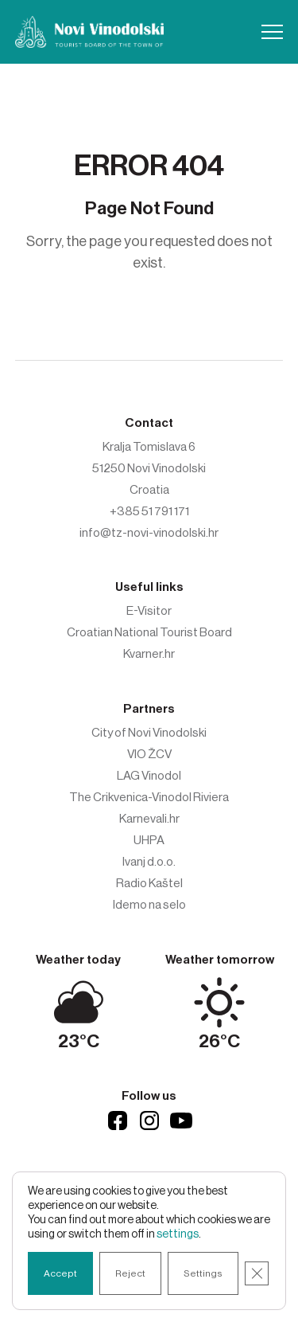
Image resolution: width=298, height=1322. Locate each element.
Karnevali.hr (149, 818)
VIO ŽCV (149, 754)
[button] (272, 32)
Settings (203, 1273)
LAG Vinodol (149, 775)
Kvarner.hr (149, 653)
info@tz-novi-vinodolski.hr (149, 532)
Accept (60, 1273)
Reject (130, 1273)
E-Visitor (149, 610)
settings (178, 1234)
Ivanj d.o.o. (149, 861)
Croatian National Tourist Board (149, 632)
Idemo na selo (149, 904)
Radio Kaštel (149, 883)
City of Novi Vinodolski (149, 732)
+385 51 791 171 (149, 511)
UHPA (149, 840)
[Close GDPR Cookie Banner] (257, 1273)
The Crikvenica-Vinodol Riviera (149, 797)
